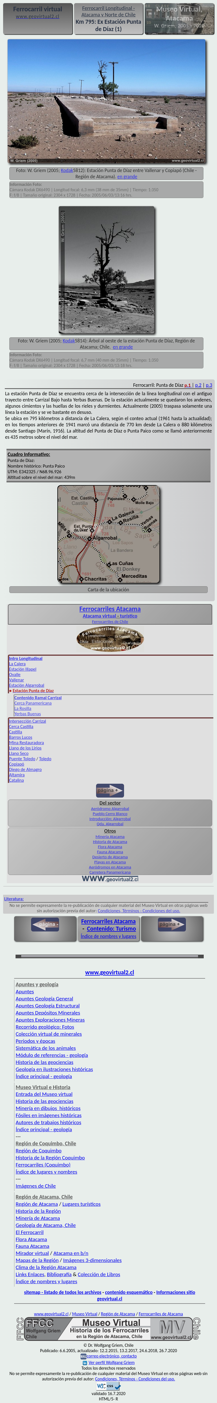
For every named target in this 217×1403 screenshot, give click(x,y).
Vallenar (16, 680)
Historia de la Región (38, 1211)
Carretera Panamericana (110, 872)
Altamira (17, 774)
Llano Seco (19, 753)
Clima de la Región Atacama (46, 1267)
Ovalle (15, 674)
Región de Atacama (37, 1204)
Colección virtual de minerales (49, 1034)
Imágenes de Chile (36, 1186)
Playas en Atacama (110, 862)
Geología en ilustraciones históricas (54, 1069)
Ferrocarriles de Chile (110, 621)
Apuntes (25, 991)
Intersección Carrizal (27, 721)
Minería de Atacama (38, 1218)
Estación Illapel (22, 669)
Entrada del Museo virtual (44, 1094)
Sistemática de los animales (46, 1048)
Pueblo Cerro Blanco (110, 813)
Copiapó (16, 764)
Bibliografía (59, 1274)
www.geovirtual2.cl (109, 972)
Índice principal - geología (44, 1076)
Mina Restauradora (26, 742)
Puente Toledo (22, 758)
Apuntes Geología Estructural (48, 1005)
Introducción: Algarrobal (110, 818)
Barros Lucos (20, 737)
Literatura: (14, 899)
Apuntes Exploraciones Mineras (50, 1020)
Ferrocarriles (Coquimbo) (43, 1164)
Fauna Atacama (110, 851)
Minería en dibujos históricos (48, 1108)
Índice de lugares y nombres (46, 1172)
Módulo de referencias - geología (52, 1055)
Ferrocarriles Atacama (108, 921)
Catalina (16, 780)
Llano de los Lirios (25, 748)
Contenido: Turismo (111, 928)
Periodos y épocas (35, 1041)
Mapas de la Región (37, 1260)
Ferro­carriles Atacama (110, 609)
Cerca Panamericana (33, 703)
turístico (128, 616)
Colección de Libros (99, 1274)
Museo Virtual (84, 1314)
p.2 (198, 385)
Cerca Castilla (21, 726)
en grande (127, 176)
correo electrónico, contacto (112, 1356)
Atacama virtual (99, 616)
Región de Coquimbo (39, 1150)
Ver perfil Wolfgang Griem (109, 1362)
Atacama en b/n (70, 1253)
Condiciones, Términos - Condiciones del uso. (139, 910)
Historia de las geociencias (44, 1062)
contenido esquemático (129, 1292)
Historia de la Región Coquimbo (50, 1157)
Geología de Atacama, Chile (46, 1225)
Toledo (45, 758)
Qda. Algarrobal (110, 823)
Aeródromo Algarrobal (110, 808)
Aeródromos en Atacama (110, 867)
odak (68, 170)
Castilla (15, 732)
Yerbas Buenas (27, 713)
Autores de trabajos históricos (48, 1122)
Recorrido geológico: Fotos (45, 1027)
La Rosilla (22, 708)
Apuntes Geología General (44, 998)
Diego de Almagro (25, 769)
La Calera (17, 663)
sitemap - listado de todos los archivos (62, 1292)
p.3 (209, 385)
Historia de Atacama (110, 841)
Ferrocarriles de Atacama (161, 1314)
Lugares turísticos (81, 1204)
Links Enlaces (30, 1274)
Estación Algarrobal (26, 685)
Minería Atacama (110, 836)
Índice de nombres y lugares (108, 936)
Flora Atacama (110, 846)
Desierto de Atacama (110, 856)
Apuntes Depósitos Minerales (48, 1012)
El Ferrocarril (30, 1232)
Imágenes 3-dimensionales (92, 1260)
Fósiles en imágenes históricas (49, 1115)
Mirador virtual (32, 1253)
